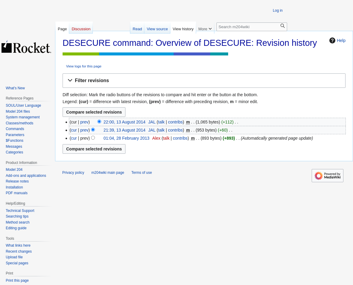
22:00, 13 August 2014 (125, 122)
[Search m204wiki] (251, 26)
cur (74, 130)
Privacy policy (73, 173)
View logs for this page (83, 66)
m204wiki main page (107, 173)
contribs (175, 122)
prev (84, 122)
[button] (204, 81)
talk (161, 122)
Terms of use (141, 173)
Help (337, 40)
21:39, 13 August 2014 (125, 130)
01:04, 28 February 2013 (126, 138)
